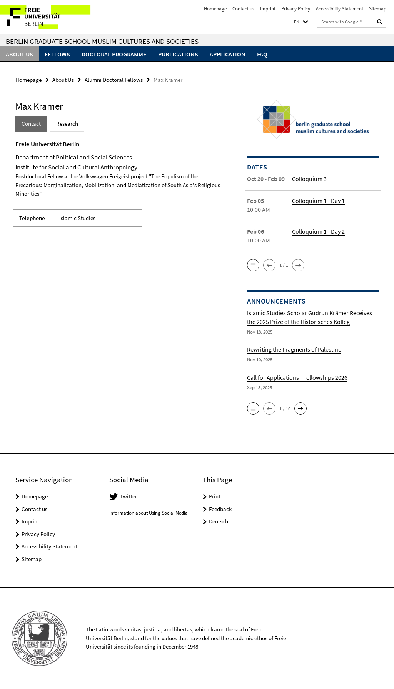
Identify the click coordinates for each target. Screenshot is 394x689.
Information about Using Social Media (148, 513)
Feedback (220, 509)
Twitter (128, 496)
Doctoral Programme (114, 54)
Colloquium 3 (309, 179)
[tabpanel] (118, 187)
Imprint (267, 8)
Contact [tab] (31, 123)
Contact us (243, 8)
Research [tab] (67, 123)
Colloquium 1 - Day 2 (318, 231)
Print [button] (214, 496)
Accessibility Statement (339, 8)
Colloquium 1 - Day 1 (318, 200)
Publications (178, 54)
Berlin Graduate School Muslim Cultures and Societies (102, 41)
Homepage (215, 8)
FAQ (262, 54)
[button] (300, 22)
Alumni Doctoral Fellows (114, 79)
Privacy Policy (295, 8)
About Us (19, 54)
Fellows (57, 54)
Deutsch (218, 521)
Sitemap (377, 8)
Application (227, 54)
